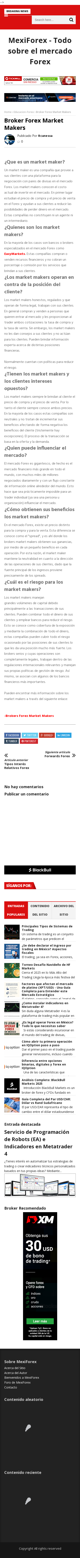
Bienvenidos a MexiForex (21, 1377)
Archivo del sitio (64, 910)
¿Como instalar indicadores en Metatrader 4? (45, 1005)
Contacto (10, 1387)
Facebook (13, 735)
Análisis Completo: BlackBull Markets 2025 (43, 1082)
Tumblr (12, 741)
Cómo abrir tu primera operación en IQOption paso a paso (47, 1043)
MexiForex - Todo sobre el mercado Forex (40, 50)
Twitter (31, 735)
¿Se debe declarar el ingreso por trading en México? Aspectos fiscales (46, 949)
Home (8, 112)
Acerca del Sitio (14, 1368)
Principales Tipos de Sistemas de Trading (47, 928)
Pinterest (30, 741)
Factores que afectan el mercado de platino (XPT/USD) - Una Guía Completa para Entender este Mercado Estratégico (47, 989)
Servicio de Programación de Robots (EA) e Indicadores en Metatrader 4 (38, 1142)
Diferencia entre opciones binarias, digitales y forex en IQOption (44, 1064)
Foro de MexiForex (17, 1382)
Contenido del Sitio (40, 910)
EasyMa (14, 254)
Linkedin (65, 735)
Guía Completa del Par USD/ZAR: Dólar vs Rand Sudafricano (46, 1101)
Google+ (48, 735)
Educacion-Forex (24, 112)
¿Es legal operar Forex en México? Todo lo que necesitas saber (47, 1024)
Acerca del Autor (15, 1373)
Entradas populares (16, 910)
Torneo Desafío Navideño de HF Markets (46, 966)
